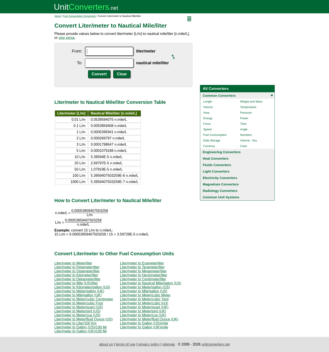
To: (79, 63)
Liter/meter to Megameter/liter (143, 271)
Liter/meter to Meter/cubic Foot (78, 303)
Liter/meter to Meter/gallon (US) (145, 287)
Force (207, 123)
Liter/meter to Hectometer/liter (143, 275)
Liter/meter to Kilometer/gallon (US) (82, 287)
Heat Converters (216, 158)
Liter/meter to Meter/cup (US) (77, 315)
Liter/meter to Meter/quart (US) (78, 307)
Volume (208, 107)
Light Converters (216, 171)
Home (57, 16)
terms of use (125, 344)
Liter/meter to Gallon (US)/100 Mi (80, 327)
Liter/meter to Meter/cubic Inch (144, 303)
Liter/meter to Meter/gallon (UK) (79, 291)
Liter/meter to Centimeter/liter (143, 279)
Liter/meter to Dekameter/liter (77, 279)
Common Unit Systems (221, 197)
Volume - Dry (248, 140)
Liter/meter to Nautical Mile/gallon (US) (150, 283)
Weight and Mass (251, 101)
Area (206, 112)
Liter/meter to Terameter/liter (142, 267)
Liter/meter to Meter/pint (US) (77, 311)
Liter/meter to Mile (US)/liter (76, 283)
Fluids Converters (217, 165)
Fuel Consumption (215, 135)
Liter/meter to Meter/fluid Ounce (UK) (149, 319)
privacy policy (148, 344)
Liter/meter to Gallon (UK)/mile (144, 327)
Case (243, 146)
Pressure (246, 112)
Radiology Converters (220, 191)
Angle (244, 129)
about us (106, 344)
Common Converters (219, 95)
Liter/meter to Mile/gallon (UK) (78, 295)
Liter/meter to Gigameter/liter (77, 271)
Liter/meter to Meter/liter (73, 263)
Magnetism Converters (221, 184)
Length (207, 101)
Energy (207, 118)
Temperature (248, 107)
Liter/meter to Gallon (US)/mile (144, 323)
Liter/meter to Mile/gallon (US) (144, 291)
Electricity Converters (220, 178)
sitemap (168, 344)
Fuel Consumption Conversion (79, 16)
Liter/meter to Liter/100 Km (75, 323)
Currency (209, 146)
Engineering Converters (222, 152)
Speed (207, 129)
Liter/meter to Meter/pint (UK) (143, 311)
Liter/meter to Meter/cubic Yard (144, 299)
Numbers (246, 135)
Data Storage (211, 140)
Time (243, 123)
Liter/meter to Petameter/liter (77, 267)
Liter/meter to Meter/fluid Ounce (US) (83, 319)
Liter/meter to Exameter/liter (142, 263)
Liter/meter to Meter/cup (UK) (143, 315)
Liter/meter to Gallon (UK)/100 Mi (80, 331)
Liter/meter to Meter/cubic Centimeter (83, 299)
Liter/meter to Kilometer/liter (76, 275)
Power (244, 118)
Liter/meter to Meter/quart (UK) (144, 307)
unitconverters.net (216, 344)
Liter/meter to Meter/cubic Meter (145, 295)
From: (77, 51)
